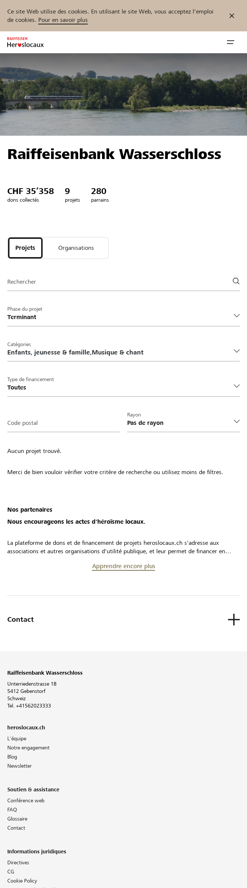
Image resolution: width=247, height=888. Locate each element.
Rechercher (21, 281)
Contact (16, 828)
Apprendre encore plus (123, 566)
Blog (12, 757)
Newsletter (19, 766)
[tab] (25, 248)
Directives (18, 862)
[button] (230, 42)
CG (10, 872)
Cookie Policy (22, 881)
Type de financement (30, 379)
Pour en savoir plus (63, 19)
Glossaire (17, 819)
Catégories (19, 344)
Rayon (134, 415)
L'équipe (16, 738)
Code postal (22, 422)
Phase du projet (24, 309)
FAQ (12, 810)
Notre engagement (28, 748)
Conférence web (25, 800)
